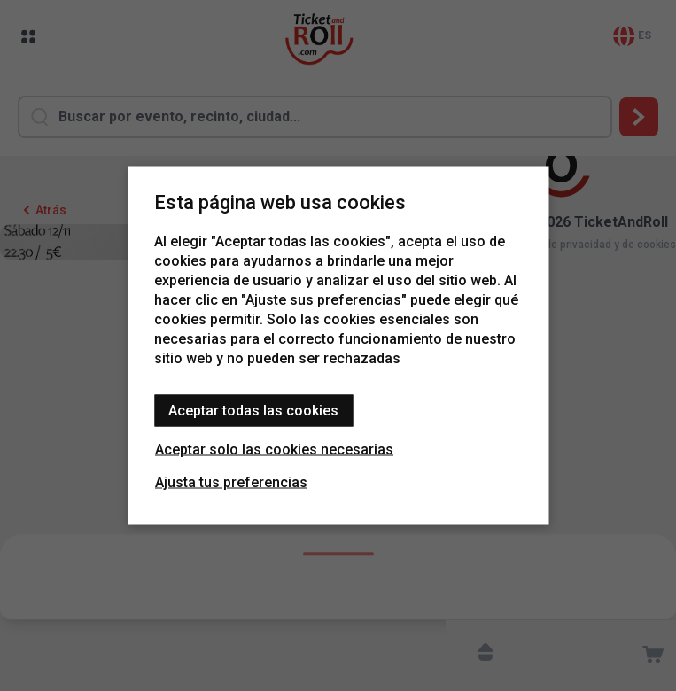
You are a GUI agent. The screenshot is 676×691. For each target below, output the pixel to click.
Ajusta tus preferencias (231, 482)
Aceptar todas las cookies (253, 410)
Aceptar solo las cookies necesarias (274, 449)
